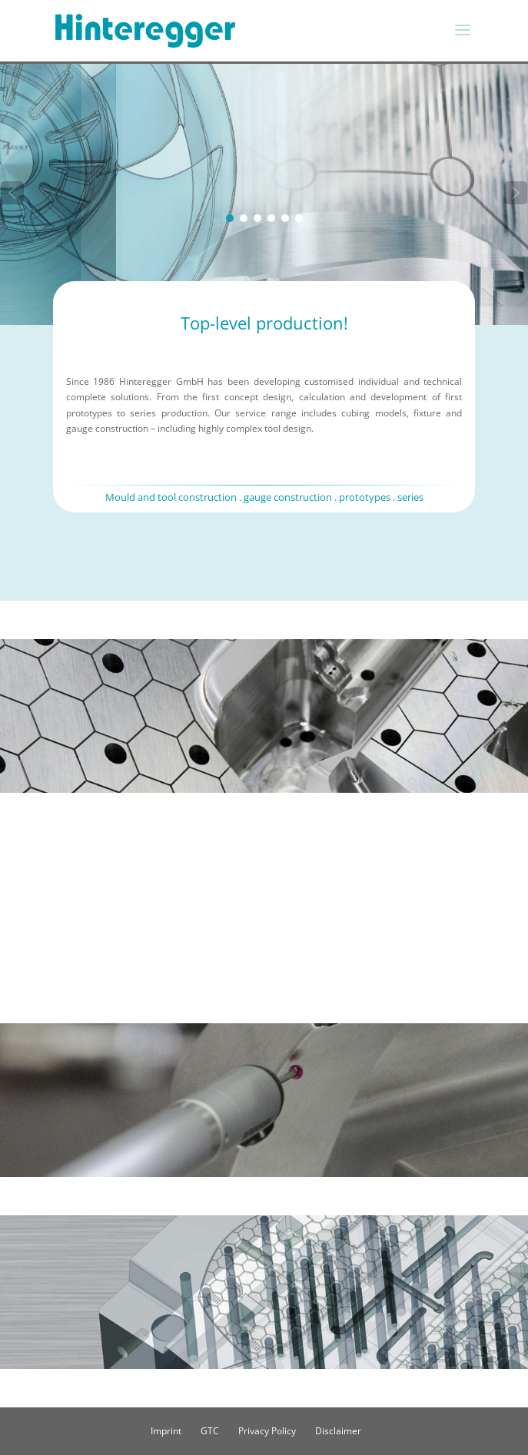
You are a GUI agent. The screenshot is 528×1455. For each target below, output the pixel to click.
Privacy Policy (267, 1430)
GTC (210, 1430)
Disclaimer (338, 1430)
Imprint (166, 1430)
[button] (12, 192)
